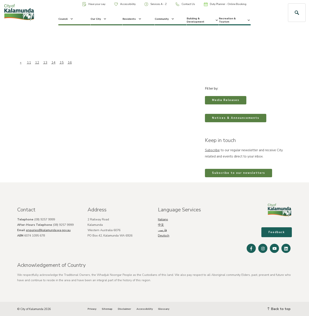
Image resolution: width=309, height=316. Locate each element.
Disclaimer (124, 309)
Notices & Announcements (235, 118)
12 (37, 62)
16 (70, 62)
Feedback (276, 232)
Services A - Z (155, 4)
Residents (132, 19)
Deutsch (163, 236)
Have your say (93, 4)
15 (61, 62)
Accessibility (125, 4)
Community (165, 19)
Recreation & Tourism (235, 20)
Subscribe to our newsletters (238, 173)
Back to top (279, 309)
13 (45, 62)
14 (53, 62)
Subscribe (212, 150)
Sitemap (107, 309)
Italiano (163, 219)
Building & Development (203, 20)
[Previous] (20, 62)
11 (29, 62)
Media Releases (225, 100)
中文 (161, 225)
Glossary (163, 309)
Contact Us (185, 4)
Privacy (92, 309)
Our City (99, 19)
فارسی (162, 230)
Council (66, 19)
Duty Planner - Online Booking (225, 4)
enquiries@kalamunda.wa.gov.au (48, 230)
